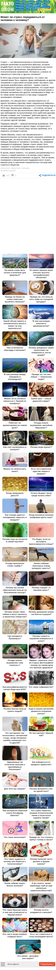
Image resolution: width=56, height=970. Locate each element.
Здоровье (31, 2)
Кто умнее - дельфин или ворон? (28, 957)
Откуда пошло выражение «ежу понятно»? (14, 662)
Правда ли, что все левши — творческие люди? (41, 376)
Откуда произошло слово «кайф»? (14, 564)
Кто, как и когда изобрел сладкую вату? (15, 935)
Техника (34, 10)
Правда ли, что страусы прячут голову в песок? (41, 838)
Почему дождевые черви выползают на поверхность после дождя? (41, 351)
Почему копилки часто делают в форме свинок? (41, 861)
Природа (37, 7)
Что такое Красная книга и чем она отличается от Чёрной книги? (15, 912)
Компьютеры (20, 4)
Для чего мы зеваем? (14, 789)
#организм (26, 168)
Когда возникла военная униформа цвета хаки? (41, 516)
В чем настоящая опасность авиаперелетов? (41, 323)
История (47, 2)
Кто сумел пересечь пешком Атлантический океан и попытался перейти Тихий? (41, 814)
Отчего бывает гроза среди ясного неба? (41, 494)
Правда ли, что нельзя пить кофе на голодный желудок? (41, 299)
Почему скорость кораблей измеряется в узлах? (41, 638)
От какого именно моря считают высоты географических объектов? (41, 274)
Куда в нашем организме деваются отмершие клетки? (41, 711)
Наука (44, 4)
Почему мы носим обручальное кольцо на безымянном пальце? (15, 590)
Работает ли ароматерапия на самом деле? (15, 425)
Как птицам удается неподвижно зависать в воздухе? (15, 517)
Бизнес (18, 2)
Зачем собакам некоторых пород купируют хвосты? (41, 565)
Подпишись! (47, 964)
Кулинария (29, 4)
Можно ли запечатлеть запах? (15, 470)
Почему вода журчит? (41, 447)
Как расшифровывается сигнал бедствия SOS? (15, 688)
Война (24, 2)
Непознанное (20, 7)
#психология (5, 168)
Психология (46, 7)
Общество (29, 7)
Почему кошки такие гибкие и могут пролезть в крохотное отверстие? (15, 614)
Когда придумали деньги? (15, 494)
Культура (38, 4)
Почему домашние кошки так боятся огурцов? (41, 613)
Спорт (28, 10)
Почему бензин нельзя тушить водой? (15, 710)
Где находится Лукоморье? (15, 637)
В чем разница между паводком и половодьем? (15, 376)
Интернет (39, 2)
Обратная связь (45, 10)
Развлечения (20, 10)
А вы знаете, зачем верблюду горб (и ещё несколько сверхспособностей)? (41, 887)
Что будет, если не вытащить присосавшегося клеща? (41, 541)
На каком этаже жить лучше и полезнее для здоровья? (15, 272)
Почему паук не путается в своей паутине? (14, 540)
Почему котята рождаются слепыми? (41, 911)
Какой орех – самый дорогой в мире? (41, 399)
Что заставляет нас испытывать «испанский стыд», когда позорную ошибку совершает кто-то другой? (14, 738)
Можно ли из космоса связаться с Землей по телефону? (14, 401)
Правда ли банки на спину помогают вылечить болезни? (15, 299)
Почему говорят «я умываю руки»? (41, 588)
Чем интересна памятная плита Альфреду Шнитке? (14, 813)
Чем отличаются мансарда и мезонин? (15, 349)
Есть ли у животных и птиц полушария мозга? (41, 935)
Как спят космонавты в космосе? (14, 448)
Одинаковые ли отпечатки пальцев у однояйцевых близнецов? (14, 765)
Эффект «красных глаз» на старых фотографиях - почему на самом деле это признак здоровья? (41, 664)
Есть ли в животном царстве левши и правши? (41, 471)
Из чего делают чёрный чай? (41, 734)
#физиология (16, 168)
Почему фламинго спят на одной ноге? (41, 790)
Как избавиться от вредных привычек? (41, 763)
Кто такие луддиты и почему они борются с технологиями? (15, 861)
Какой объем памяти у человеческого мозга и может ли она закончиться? (15, 324)
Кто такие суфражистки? (41, 687)
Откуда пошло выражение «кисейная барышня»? (41, 425)
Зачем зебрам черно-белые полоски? (14, 884)
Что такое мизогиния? (15, 837)
